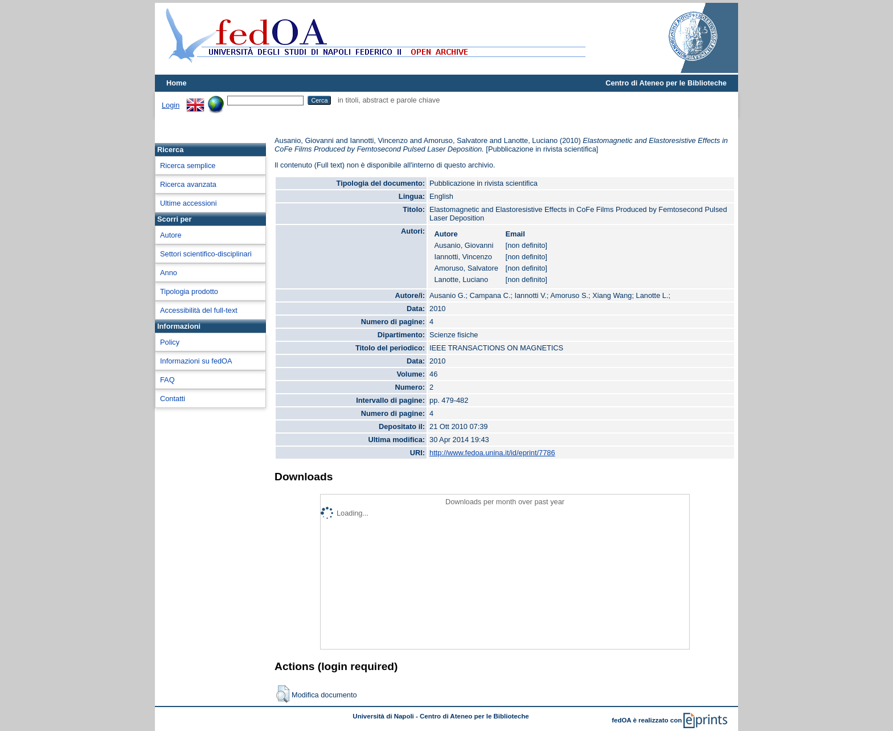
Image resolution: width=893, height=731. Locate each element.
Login (170, 105)
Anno (168, 272)
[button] (282, 694)
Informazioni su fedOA (196, 361)
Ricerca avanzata (188, 184)
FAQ (167, 379)
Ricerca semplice (187, 165)
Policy (169, 342)
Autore (171, 235)
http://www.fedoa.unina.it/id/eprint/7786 (492, 452)
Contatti (172, 398)
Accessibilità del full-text (198, 310)
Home (176, 83)
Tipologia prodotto (189, 291)
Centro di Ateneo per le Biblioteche (666, 83)
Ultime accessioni (188, 203)
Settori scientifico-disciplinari (206, 254)
